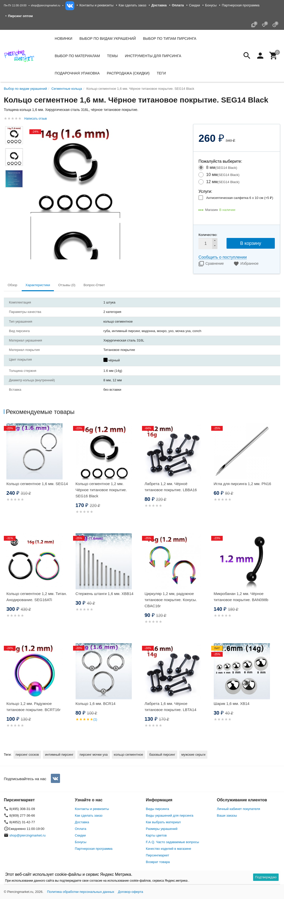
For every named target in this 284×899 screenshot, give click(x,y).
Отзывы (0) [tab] (66, 285)
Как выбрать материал (163, 822)
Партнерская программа (240, 5)
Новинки (63, 38)
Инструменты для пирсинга (153, 56)
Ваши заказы (227, 815)
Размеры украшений (162, 829)
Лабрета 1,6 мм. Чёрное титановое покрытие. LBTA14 (170, 706)
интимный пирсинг (59, 754)
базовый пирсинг (162, 754)
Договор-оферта (130, 892)
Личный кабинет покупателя (238, 809)
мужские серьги (193, 754)
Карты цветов (156, 835)
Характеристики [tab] (38, 285)
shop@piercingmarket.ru (45, 5)
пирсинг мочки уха (93, 754)
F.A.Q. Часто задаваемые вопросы (172, 842)
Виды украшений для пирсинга (169, 815)
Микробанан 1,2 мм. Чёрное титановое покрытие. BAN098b (241, 596)
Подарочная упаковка (77, 73)
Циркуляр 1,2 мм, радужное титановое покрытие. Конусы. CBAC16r (171, 599)
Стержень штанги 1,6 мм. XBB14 (105, 593)
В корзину (250, 243)
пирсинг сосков (27, 754)
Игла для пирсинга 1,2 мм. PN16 (242, 484)
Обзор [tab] (12, 285)
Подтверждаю (266, 877)
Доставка (82, 822)
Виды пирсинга (157, 809)
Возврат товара (158, 862)
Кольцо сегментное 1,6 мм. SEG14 (37, 484)
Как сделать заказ (132, 5)
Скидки (194, 5)
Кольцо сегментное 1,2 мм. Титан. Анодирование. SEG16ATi (36, 596)
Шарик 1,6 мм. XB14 (232, 703)
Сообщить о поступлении (222, 257)
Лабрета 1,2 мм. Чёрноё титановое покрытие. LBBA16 (171, 487)
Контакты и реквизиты (96, 5)
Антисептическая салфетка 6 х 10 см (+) (239, 198)
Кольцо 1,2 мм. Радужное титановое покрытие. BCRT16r (33, 706)
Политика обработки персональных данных (80, 892)
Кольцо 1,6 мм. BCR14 (96, 703)
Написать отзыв (35, 118)
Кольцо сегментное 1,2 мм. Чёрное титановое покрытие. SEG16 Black (101, 490)
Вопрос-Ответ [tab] (94, 285)
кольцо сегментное (128, 754)
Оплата (80, 829)
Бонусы (211, 5)
